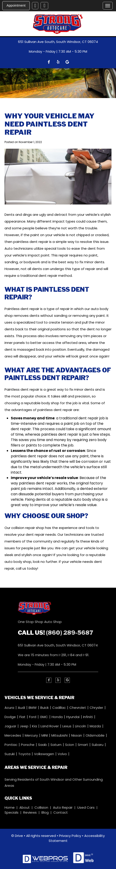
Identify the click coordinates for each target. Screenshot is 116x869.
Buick (45, 707)
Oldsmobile (95, 735)
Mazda (96, 726)
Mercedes (13, 735)
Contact (60, 812)
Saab (43, 744)
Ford (33, 716)
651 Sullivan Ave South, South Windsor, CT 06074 (58, 41)
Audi (22, 707)
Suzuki (10, 754)
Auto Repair (63, 807)
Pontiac (11, 744)
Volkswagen (44, 754)
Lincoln (81, 726)
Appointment (16, 5)
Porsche (28, 744)
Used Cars (86, 807)
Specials (11, 812)
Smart (83, 744)
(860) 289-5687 (69, 632)
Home (10, 807)
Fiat (22, 716)
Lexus (67, 726)
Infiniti (88, 716)
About (24, 807)
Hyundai (73, 716)
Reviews (30, 812)
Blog (45, 812)
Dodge (11, 716)
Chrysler (97, 707)
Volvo (63, 754)
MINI (45, 735)
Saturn (56, 744)
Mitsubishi (59, 735)
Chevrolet (78, 707)
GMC (44, 716)
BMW (33, 707)
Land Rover (50, 726)
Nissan (77, 735)
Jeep (24, 726)
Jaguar (11, 726)
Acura (10, 707)
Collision (41, 807)
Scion (70, 744)
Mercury (32, 735)
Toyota (24, 754)
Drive (19, 835)
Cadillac (59, 707)
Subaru (98, 744)
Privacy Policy (70, 835)
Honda (58, 716)
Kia (35, 726)
